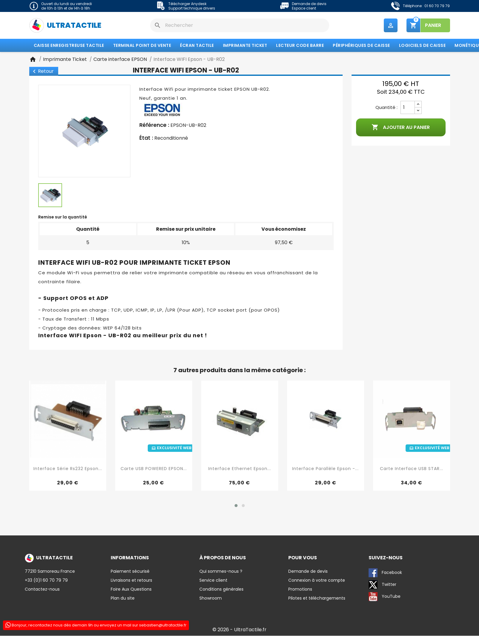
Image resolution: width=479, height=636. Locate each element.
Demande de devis (309, 3)
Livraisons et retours (131, 580)
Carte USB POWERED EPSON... (154, 469)
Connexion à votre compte (316, 580)
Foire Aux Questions (131, 589)
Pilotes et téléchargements (316, 598)
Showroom (210, 598)
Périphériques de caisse (361, 46)
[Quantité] (408, 107)
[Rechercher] (239, 25)
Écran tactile (197, 46)
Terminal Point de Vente (142, 46)
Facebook (385, 573)
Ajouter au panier (401, 128)
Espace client (304, 8)
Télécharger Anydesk (187, 3)
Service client (213, 580)
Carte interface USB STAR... (411, 469)
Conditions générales (221, 589)
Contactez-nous (42, 589)
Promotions (300, 589)
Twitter (382, 584)
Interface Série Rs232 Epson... (67, 469)
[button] (236, 506)
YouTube (385, 596)
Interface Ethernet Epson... (239, 469)
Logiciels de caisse (422, 46)
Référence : (154, 125)
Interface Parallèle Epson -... (325, 469)
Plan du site (123, 598)
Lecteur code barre (300, 46)
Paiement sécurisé (130, 572)
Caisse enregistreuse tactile (69, 46)
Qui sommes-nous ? (220, 572)
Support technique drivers (191, 8)
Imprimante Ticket (245, 46)
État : (146, 138)
